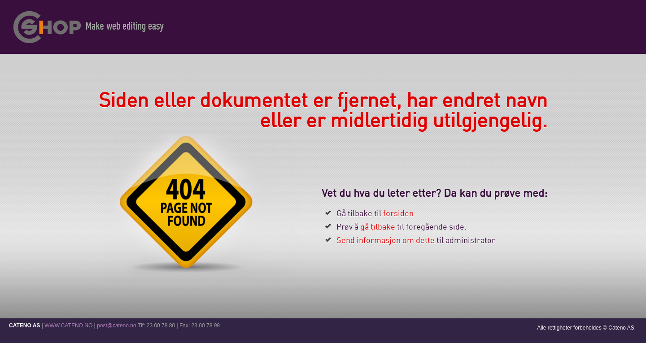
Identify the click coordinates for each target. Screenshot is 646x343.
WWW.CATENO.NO (68, 325)
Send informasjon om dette (385, 240)
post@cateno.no (116, 325)
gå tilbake (377, 226)
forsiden (398, 213)
